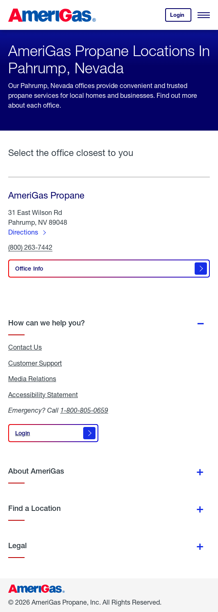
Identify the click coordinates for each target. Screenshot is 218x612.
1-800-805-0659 (84, 410)
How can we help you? (46, 322)
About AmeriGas (36, 471)
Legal (17, 545)
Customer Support (35, 363)
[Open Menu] (204, 15)
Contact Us (25, 347)
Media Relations (32, 378)
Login (180, 16)
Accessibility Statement (43, 394)
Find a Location (34, 508)
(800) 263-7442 (30, 247)
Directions (23, 232)
